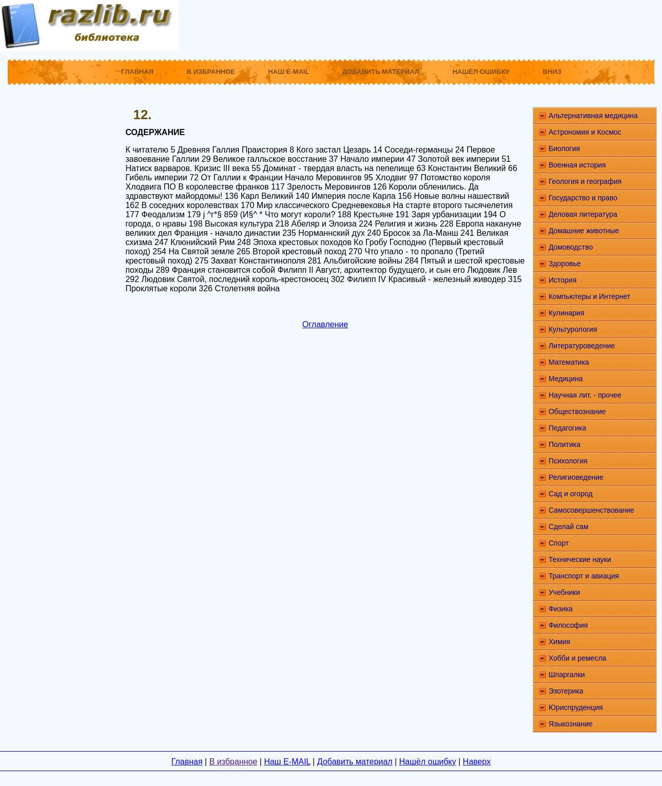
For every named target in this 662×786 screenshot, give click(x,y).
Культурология (573, 329)
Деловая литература (583, 214)
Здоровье (565, 263)
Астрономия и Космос (585, 132)
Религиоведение (576, 477)
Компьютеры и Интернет (589, 296)
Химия (559, 642)
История (562, 280)
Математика (569, 362)
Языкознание (571, 724)
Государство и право (583, 198)
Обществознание (577, 411)
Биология (564, 148)
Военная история (577, 165)
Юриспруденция (576, 707)
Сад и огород (571, 494)
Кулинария (567, 313)
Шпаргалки (567, 674)
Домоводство (571, 247)
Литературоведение (582, 346)
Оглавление (325, 324)
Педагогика (567, 428)
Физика (561, 609)
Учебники (564, 592)
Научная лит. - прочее (585, 395)
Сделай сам (569, 526)
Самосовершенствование (591, 510)
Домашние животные (584, 231)
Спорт (559, 543)
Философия (568, 625)
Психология (568, 461)
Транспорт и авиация (584, 576)
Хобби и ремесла (577, 658)
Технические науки (580, 559)
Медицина (566, 379)
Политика (564, 444)
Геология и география (585, 181)
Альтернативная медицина (593, 115)
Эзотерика (566, 691)
